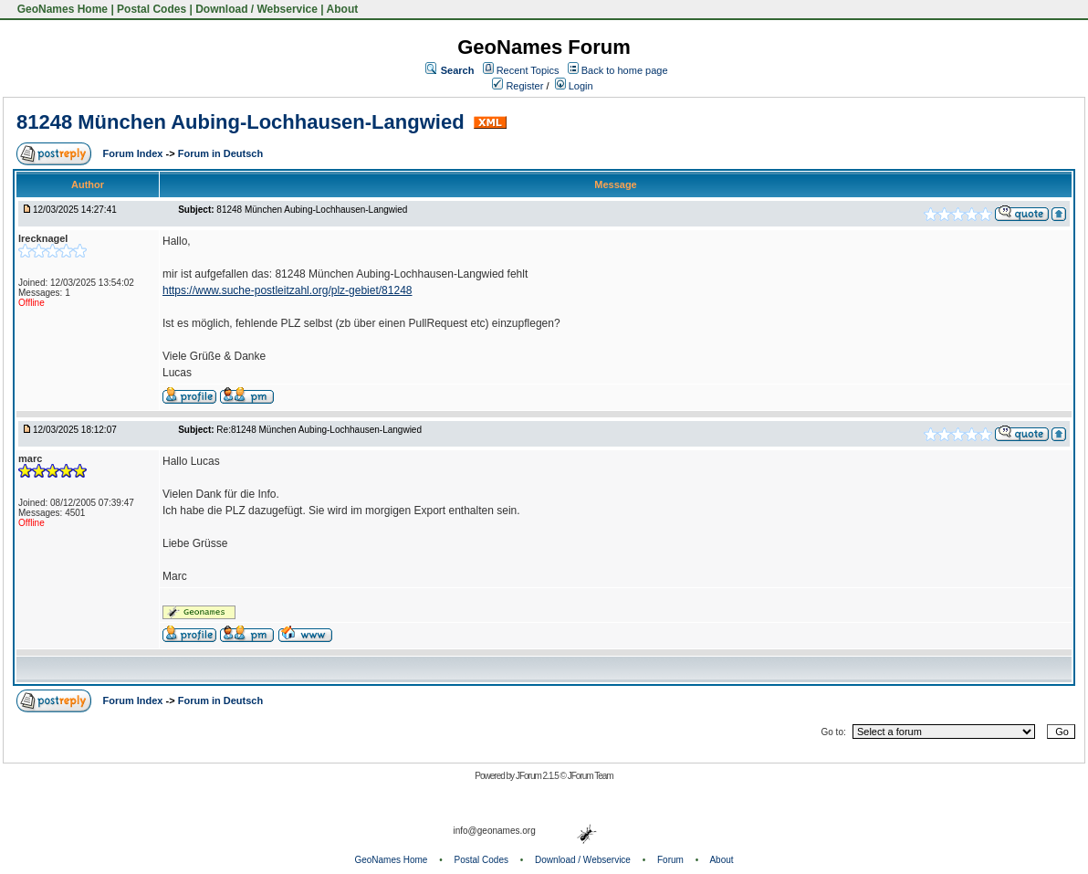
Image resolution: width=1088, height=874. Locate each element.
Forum (670, 860)
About (343, 9)
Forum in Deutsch (221, 153)
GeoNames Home (61, 9)
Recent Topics (528, 70)
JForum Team (590, 776)
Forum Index (133, 153)
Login (574, 85)
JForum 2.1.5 (538, 776)
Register (517, 85)
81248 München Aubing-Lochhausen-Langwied (243, 122)
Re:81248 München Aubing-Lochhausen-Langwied (319, 430)
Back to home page (624, 70)
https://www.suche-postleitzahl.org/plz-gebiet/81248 (287, 290)
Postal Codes (151, 9)
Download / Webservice (256, 9)
